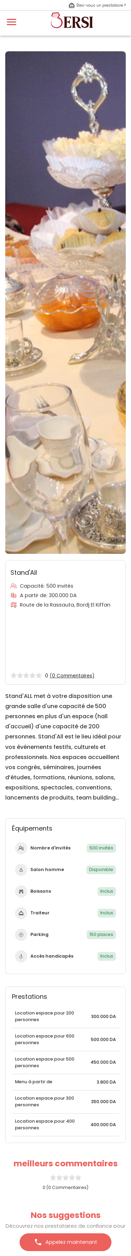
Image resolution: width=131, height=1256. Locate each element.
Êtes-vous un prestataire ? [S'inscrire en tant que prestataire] (97, 5)
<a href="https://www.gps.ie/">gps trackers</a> (65, 640)
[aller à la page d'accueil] (72, 31)
